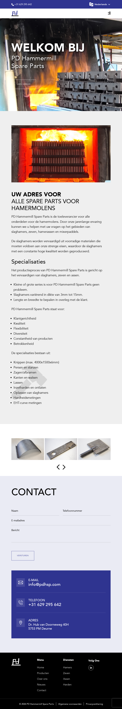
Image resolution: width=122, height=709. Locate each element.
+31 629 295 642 (21, 4)
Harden (67, 684)
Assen (66, 678)
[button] (58, 467)
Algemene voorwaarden (70, 704)
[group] (27, 449)
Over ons (42, 678)
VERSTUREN (23, 555)
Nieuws (41, 684)
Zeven (66, 673)
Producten (43, 673)
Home (40, 667)
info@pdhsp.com (44, 584)
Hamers (67, 667)
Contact (41, 690)
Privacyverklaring (94, 704)
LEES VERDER (23, 84)
